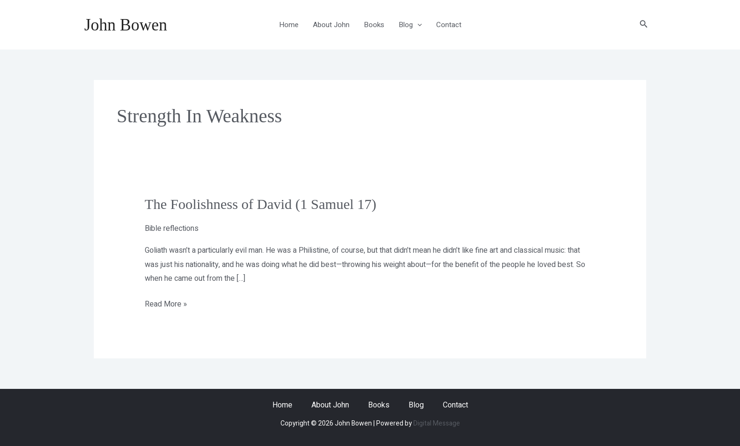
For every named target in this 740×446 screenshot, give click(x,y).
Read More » (166, 303)
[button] (644, 25)
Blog (410, 25)
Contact (448, 25)
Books (374, 25)
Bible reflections (172, 228)
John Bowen (125, 25)
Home (289, 25)
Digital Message (436, 423)
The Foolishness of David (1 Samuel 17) (261, 204)
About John (331, 25)
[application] (417, 25)
